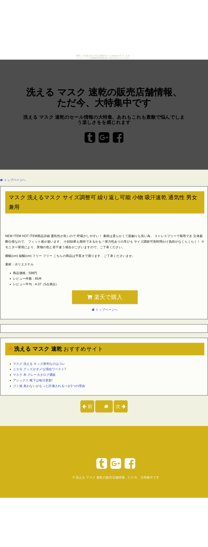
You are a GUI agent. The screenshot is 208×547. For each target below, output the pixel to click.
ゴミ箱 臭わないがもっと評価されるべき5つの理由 (49, 386)
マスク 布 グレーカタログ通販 (34, 374)
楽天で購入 (104, 297)
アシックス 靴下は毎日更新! (33, 380)
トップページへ (13, 180)
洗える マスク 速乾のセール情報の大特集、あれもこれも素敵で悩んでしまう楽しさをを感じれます (104, 119)
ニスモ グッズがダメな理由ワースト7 (39, 369)
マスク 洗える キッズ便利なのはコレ (39, 363)
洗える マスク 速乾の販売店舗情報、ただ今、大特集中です (118, 477)
